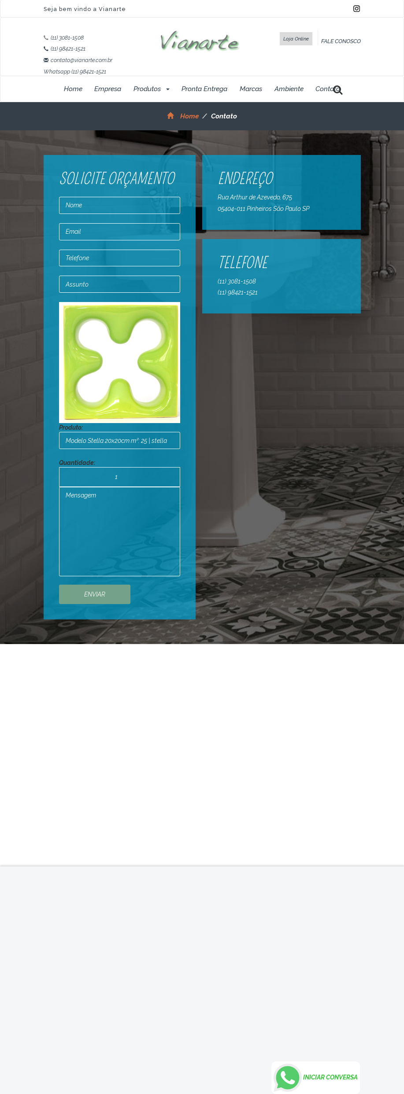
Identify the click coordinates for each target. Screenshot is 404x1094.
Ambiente (289, 89)
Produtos (151, 89)
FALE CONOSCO (341, 41)
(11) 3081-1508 (67, 37)
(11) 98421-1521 (68, 48)
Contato (327, 89)
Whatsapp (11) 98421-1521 (75, 71)
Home (73, 89)
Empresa (107, 89)
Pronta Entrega (204, 89)
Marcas (251, 89)
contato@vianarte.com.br (81, 60)
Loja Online (296, 39)
